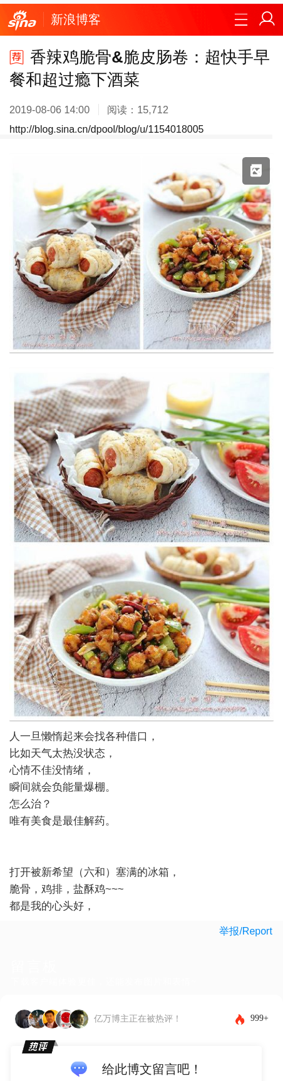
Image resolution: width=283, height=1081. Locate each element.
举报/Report (245, 931)
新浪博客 (76, 19)
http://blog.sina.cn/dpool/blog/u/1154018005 (106, 129)
